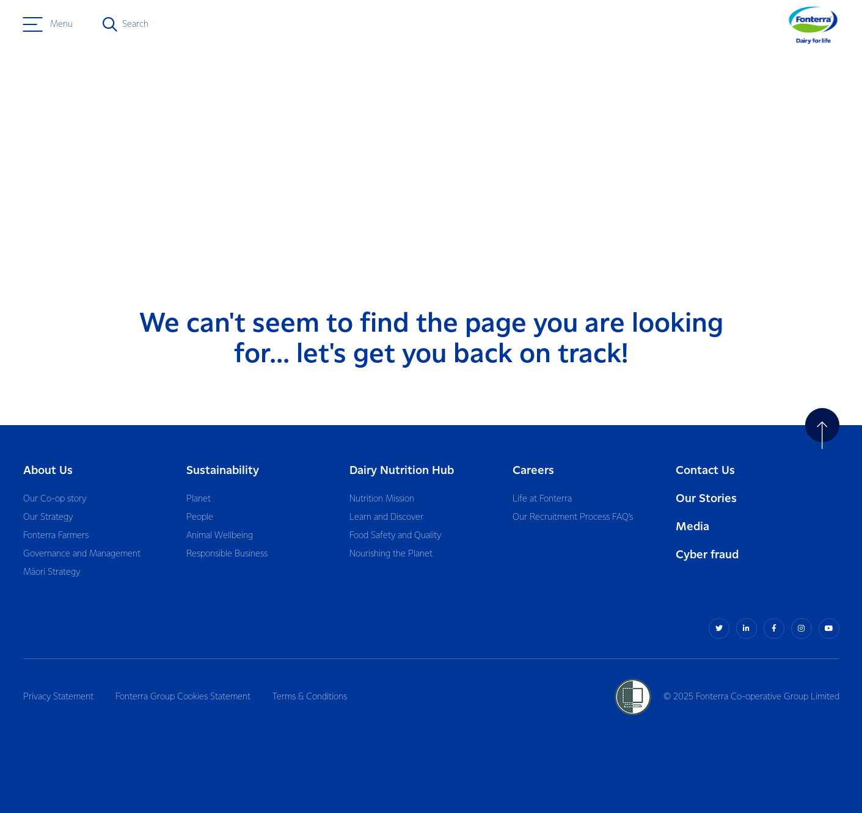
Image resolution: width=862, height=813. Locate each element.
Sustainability (222, 470)
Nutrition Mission (381, 499)
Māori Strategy (51, 572)
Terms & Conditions (309, 697)
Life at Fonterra (542, 499)
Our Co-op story (54, 499)
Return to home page (779, 123)
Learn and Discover (386, 517)
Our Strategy (48, 517)
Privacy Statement (58, 697)
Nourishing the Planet (391, 554)
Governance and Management (82, 554)
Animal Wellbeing (219, 535)
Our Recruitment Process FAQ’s (573, 517)
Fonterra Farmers (56, 535)
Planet (198, 499)
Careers (533, 470)
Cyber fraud (707, 555)
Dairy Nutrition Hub (401, 470)
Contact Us (705, 470)
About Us (48, 470)
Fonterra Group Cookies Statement (182, 697)
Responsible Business (227, 554)
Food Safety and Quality (395, 535)
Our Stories (706, 499)
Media (692, 527)
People (199, 517)
